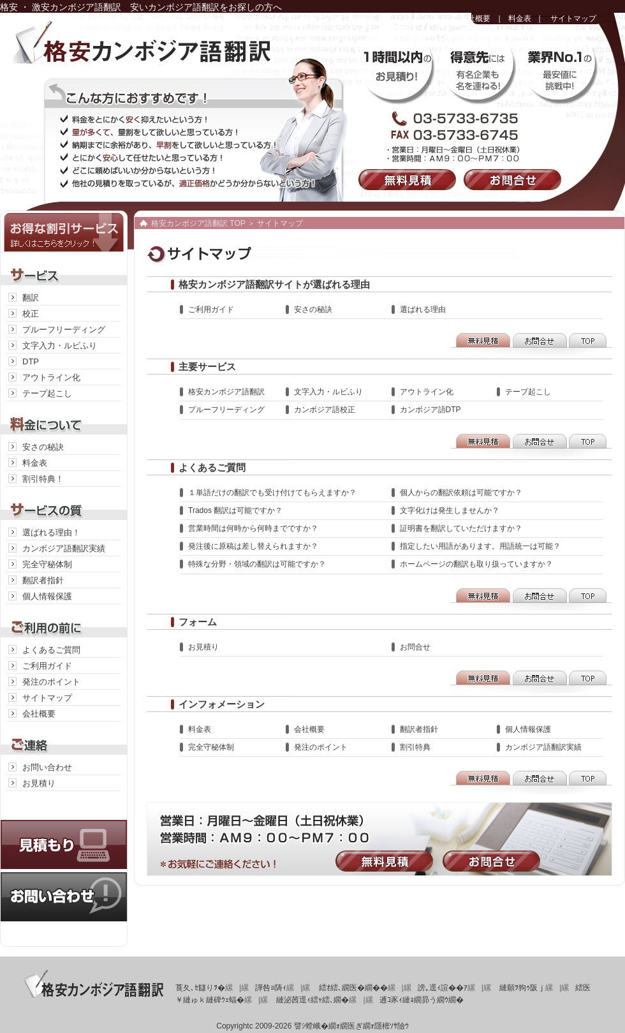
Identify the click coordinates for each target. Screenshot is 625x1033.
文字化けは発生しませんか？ (449, 510)
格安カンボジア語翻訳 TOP (198, 223)
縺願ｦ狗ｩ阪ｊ (522, 987)
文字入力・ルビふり (59, 345)
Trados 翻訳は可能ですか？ (235, 510)
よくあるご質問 (51, 650)
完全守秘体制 (47, 564)
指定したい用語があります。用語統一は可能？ (480, 546)
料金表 (519, 18)
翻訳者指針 (43, 580)
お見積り (38, 783)
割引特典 (415, 747)
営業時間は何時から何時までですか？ (253, 528)
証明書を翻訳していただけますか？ (461, 528)
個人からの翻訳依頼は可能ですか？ (461, 492)
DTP (30, 361)
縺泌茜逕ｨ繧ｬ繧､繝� (312, 999)
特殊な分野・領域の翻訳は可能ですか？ (257, 564)
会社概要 (475, 18)
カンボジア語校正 (324, 409)
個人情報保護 (47, 596)
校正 (30, 313)
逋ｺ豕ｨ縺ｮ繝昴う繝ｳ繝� (421, 999)
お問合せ (515, 179)
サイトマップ (573, 18)
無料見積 (409, 179)
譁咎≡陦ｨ (270, 987)
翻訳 (30, 297)
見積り (64, 831)
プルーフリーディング (63, 329)
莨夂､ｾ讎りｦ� (200, 987)
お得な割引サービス (64, 231)
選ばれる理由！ (51, 532)
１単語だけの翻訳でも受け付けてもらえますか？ (272, 492)
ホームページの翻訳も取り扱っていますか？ (476, 564)
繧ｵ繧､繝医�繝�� (353, 987)
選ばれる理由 (423, 309)
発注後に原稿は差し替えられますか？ (253, 546)
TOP (590, 345)
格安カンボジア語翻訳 (156, 51)
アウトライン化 (51, 377)
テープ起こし (47, 393)
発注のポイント (51, 682)
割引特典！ (43, 479)
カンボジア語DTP (430, 409)
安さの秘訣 (43, 447)
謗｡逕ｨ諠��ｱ (442, 987)
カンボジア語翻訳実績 (63, 548)
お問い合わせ (47, 767)
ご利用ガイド (47, 666)
